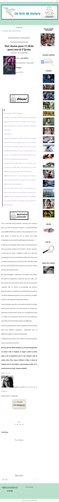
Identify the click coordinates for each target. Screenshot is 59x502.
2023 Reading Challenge (48, 59)
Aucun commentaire (23, 53)
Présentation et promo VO (13, 37)
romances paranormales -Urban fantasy (19, 42)
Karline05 (46, 60)
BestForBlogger (35, 500)
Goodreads (32, 387)
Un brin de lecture (27, 500)
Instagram (4, 391)
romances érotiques (25, 37)
